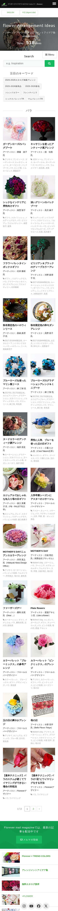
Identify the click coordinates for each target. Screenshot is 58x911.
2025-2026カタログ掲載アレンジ (20, 80)
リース (23, 346)
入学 (35, 516)
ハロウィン (15, 346)
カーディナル (39, 162)
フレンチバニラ (30, 92)
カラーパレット (47, 679)
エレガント (37, 455)
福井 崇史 (20, 463)
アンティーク (18, 159)
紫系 (9, 226)
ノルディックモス (18, 279)
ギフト (7, 218)
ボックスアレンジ (10, 284)
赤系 (47, 168)
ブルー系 (14, 738)
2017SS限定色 (18, 393)
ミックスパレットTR (14, 99)
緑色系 (10, 625)
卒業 (40, 516)
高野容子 (45, 346)
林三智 (12, 404)
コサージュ (48, 563)
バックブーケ (36, 226)
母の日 (17, 576)
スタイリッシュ (17, 218)
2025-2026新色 (32, 86)
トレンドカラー (12, 92)
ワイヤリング (15, 798)
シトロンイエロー (40, 343)
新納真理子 (7, 349)
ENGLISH (10, 12)
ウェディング (38, 218)
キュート (44, 511)
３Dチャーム (37, 159)
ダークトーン (39, 288)
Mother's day (37, 563)
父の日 (22, 738)
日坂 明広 (42, 571)
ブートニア (40, 565)
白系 (41, 232)
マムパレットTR (35, 99)
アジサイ (8, 159)
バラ (11, 168)
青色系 (19, 404)
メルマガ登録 (29, 839)
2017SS (8, 393)
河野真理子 (38, 294)
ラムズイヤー (44, 568)
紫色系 (23, 576)
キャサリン (19, 162)
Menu (49, 54)
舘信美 (42, 168)
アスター (36, 511)
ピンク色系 (12, 519)
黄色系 (6, 741)
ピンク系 (18, 168)
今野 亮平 (48, 740)
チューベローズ (47, 223)
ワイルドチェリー (15, 223)
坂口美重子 (22, 519)
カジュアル (9, 514)
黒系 (45, 294)
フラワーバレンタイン (17, 281)
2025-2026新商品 (13, 86)
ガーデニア (35, 622)
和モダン (37, 346)
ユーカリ (11, 463)
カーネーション (11, 455)
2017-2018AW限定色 (41, 282)
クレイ (18, 514)
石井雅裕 (15, 287)
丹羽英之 (9, 576)
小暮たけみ (44, 458)
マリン (22, 401)
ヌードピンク (15, 165)
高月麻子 (47, 232)
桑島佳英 (20, 622)
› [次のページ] (39, 809)
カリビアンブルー (10, 396)
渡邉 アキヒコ (41, 628)
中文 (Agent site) (29, 12)
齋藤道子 (17, 171)
